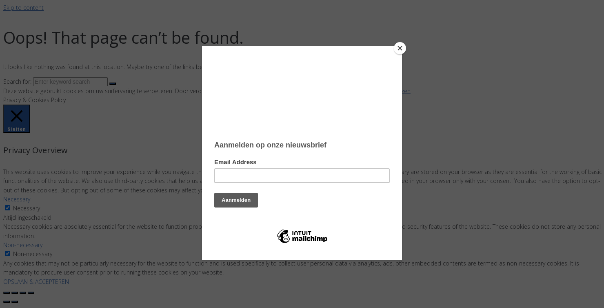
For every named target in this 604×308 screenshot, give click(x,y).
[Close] (400, 48)
